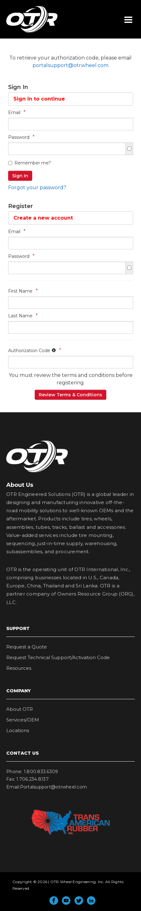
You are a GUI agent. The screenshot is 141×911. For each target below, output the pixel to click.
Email (17, 112)
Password (21, 137)
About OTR (19, 709)
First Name (23, 291)
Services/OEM (22, 720)
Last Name (23, 316)
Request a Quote (26, 647)
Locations (17, 730)
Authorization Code (34, 350)
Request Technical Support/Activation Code (58, 657)
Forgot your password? (37, 187)
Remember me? (29, 163)
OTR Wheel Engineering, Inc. (27, 32)
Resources (18, 668)
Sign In (20, 176)
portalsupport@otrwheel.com (70, 65)
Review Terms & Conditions (70, 395)
